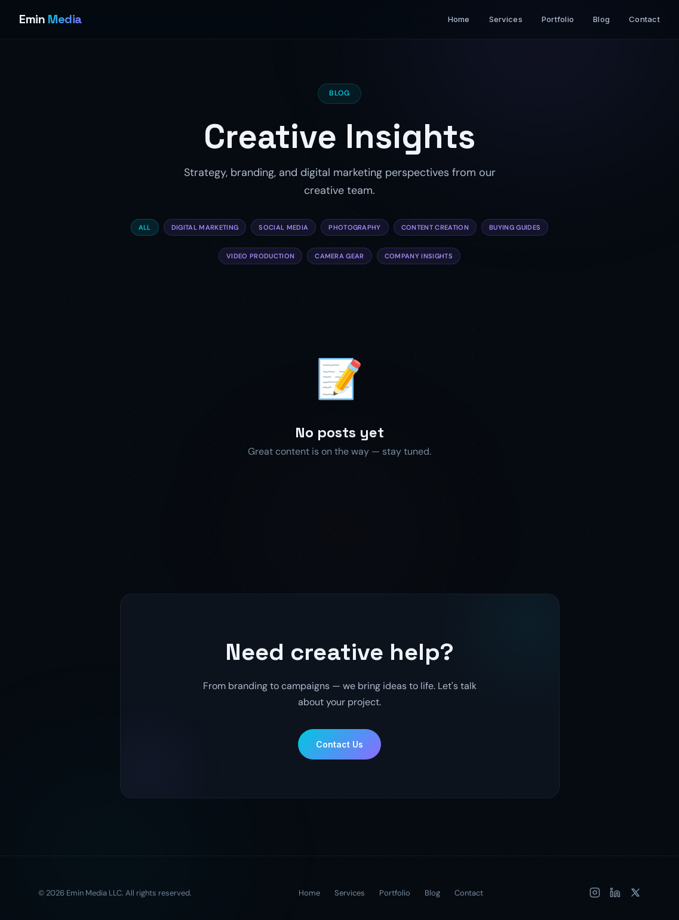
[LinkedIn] (615, 892)
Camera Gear (339, 256)
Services (506, 19)
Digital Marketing (205, 227)
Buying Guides (514, 227)
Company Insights (419, 256)
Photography (354, 227)
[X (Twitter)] (635, 892)
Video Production (260, 256)
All (145, 227)
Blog (601, 19)
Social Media (283, 227)
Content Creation (435, 227)
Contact (644, 19)
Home (459, 19)
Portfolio (558, 19)
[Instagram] (594, 892)
